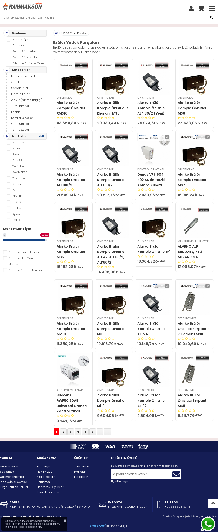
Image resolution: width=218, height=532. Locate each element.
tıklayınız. (36, 526)
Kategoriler (81, 477)
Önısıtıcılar (18, 82)
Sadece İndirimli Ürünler (25, 252)
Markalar (80, 471)
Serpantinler (19, 88)
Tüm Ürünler (82, 466)
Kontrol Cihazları (22, 118)
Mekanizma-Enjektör (25, 76)
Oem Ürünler (20, 124)
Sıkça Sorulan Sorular (14, 487)
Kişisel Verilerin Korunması (46, 479)
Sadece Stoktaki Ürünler (25, 270)
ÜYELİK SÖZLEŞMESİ (174, 516)
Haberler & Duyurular (50, 487)
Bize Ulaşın (44, 466)
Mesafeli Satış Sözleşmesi (9, 469)
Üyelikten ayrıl (120, 481)
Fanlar (15, 112)
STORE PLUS (98, 526)
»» (107, 431)
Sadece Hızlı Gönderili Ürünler (24, 261)
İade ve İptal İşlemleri (13, 482)
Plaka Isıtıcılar (20, 94)
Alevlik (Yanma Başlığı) (26, 100)
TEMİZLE (40, 136)
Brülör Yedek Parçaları (75, 33)
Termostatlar (20, 130)
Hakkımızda (44, 471)
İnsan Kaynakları (48, 492)
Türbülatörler (20, 106)
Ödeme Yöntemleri (12, 477)
